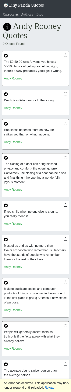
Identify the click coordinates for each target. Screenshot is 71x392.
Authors (27, 14)
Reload (49, 387)
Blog (40, 14)
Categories (11, 14)
